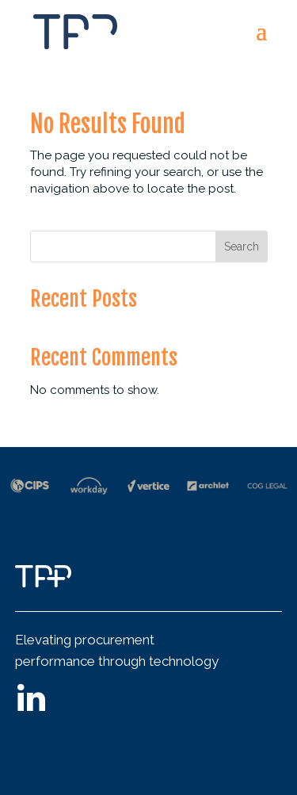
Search (241, 246)
